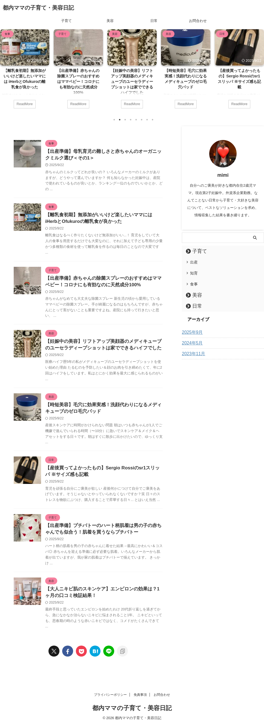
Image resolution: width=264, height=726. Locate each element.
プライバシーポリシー (110, 695)
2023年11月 (192, 353)
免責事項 (140, 695)
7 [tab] (147, 119)
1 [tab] (114, 119)
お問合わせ (198, 21)
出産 (194, 262)
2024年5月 (191, 343)
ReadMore (24, 103)
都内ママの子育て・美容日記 (38, 8)
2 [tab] (119, 119)
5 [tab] (136, 119)
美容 (110, 21)
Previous (5, 68)
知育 (194, 273)
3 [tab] (125, 119)
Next (259, 68)
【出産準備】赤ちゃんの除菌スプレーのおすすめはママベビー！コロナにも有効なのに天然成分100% (78, 81)
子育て (66, 21)
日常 (153, 21)
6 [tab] (141, 119)
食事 (194, 284)
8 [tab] (152, 119)
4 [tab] (130, 119)
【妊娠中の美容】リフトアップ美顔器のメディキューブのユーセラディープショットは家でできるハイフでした (132, 81)
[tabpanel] (24, 71)
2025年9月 (191, 332)
